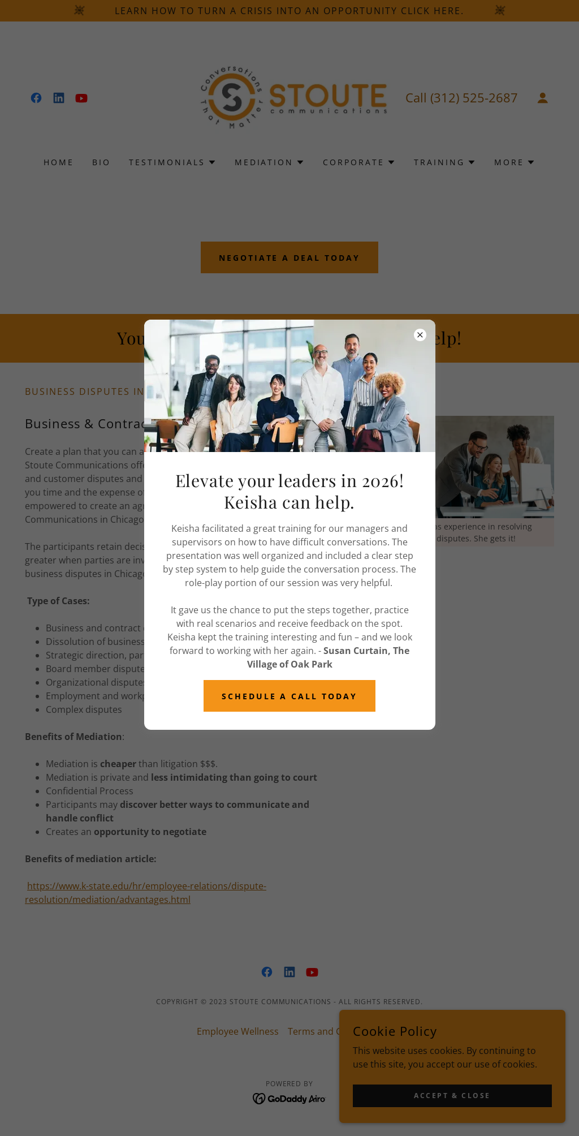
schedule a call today (290, 696)
